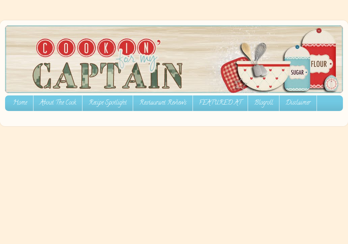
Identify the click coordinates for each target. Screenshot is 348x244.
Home (20, 103)
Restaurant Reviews (163, 103)
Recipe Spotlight (108, 103)
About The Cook (58, 103)
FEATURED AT (220, 103)
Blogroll (263, 103)
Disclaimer (297, 103)
